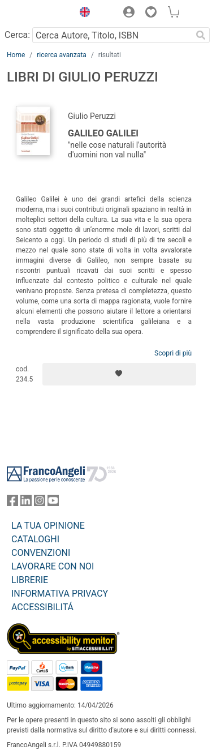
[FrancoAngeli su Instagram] (39, 503)
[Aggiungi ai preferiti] (119, 374)
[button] (82, 13)
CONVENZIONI (40, 552)
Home (16, 55)
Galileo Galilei (103, 133)
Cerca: (17, 34)
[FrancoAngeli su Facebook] (12, 503)
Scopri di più (173, 353)
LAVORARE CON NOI (52, 566)
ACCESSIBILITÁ (42, 607)
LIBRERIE (29, 580)
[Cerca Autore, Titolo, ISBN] (112, 35)
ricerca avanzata (61, 55)
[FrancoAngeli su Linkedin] (26, 503)
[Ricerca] (201, 35)
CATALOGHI (35, 539)
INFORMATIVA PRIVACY (59, 593)
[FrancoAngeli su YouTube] (53, 503)
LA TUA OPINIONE (48, 525)
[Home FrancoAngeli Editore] (37, 13)
